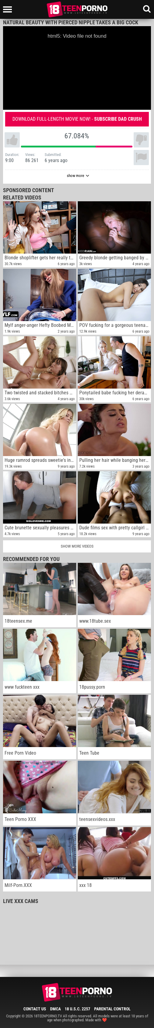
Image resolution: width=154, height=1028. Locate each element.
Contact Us (34, 1009)
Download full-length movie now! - (77, 119)
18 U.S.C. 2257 (77, 1009)
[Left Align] (9, 9)
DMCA (55, 1009)
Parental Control (112, 1009)
